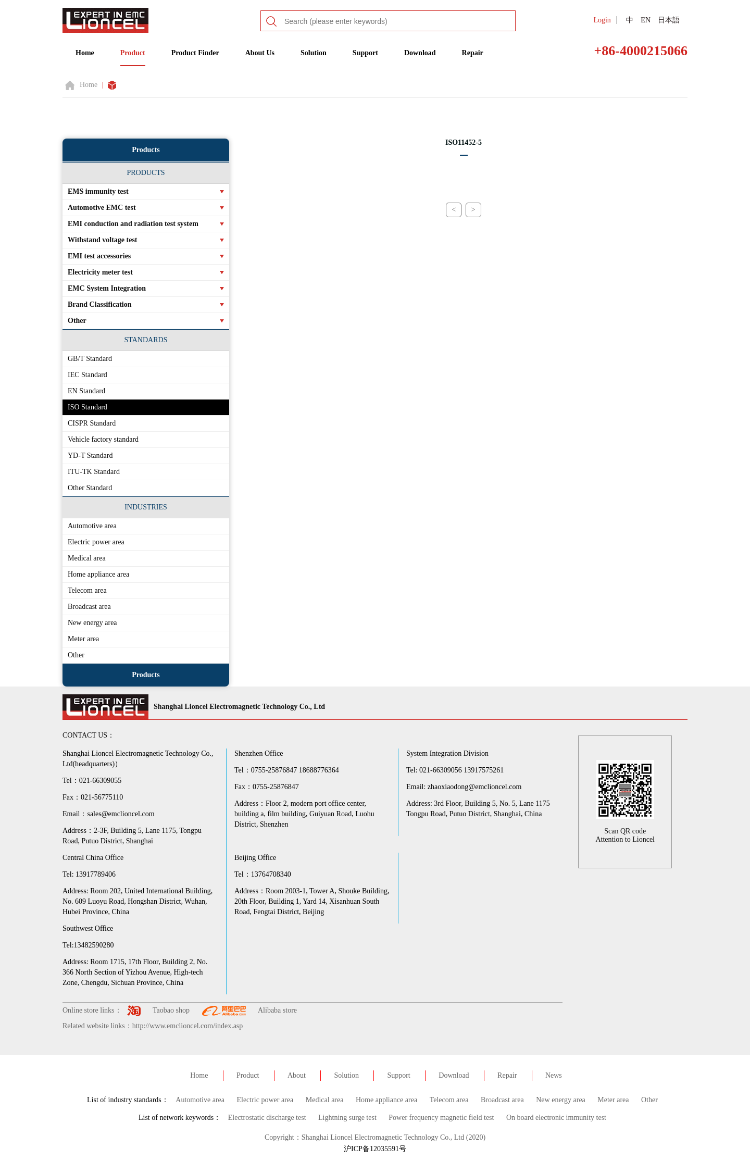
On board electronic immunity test (556, 1117)
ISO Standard (87, 407)
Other (77, 321)
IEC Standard (87, 375)
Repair (472, 53)
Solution (314, 53)
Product (132, 53)
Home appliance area (98, 574)
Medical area (87, 558)
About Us (259, 53)
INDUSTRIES (145, 507)
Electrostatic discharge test (267, 1117)
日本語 (669, 20)
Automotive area (92, 526)
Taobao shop (171, 1010)
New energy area (92, 623)
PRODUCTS (146, 173)
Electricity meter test (100, 272)
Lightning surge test (347, 1117)
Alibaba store (277, 1010)
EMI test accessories (99, 256)
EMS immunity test (98, 191)
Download (420, 53)
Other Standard (90, 488)
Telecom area (87, 590)
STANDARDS (146, 340)
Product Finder (195, 53)
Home (85, 53)
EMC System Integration (107, 288)
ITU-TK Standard (94, 472)
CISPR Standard (92, 423)
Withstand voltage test (103, 240)
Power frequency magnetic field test (441, 1117)
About (297, 1075)
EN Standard (86, 391)
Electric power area (96, 542)
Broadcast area (89, 606)
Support (365, 53)
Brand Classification (100, 304)
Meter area (83, 639)
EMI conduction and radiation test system (133, 224)
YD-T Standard (90, 455)
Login (601, 20)
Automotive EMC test (102, 207)
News (553, 1075)
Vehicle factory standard (103, 439)
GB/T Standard (90, 359)
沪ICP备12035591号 (375, 1149)
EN (646, 20)
